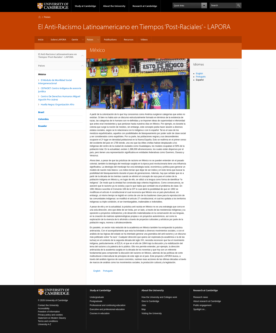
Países (47, 17)
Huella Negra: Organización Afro (57, 104)
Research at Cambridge (145, 6)
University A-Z (44, 324)
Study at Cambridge (85, 6)
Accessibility (43, 308)
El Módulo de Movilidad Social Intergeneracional (55, 81)
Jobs (144, 305)
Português (108, 271)
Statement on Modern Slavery (52, 318)
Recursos (128, 39)
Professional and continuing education (108, 305)
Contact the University (48, 305)
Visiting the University (152, 313)
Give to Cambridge (150, 301)
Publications (110, 39)
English (96, 271)
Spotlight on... (199, 309)
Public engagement (202, 305)
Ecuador (42, 126)
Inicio (39, 17)
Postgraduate (96, 301)
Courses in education (100, 313)
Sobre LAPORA (58, 39)
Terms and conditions (48, 321)
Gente (75, 39)
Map (144, 309)
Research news (200, 297)
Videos (144, 39)
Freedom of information (49, 311)
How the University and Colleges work (159, 297)
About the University (114, 6)
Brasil (41, 112)
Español (199, 80)
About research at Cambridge (207, 301)
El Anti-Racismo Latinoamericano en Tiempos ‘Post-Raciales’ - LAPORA (57, 57)
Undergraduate (97, 297)
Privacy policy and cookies (50, 315)
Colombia (43, 119)
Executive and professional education (107, 309)
